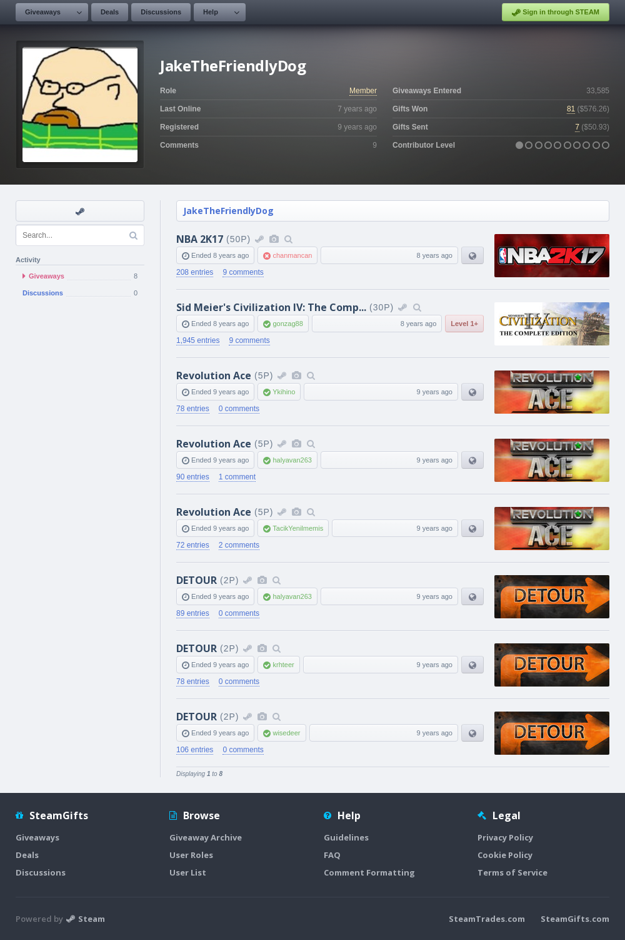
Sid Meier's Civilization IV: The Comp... (271, 307)
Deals (110, 12)
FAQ (332, 855)
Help (210, 12)
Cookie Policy (505, 855)
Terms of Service (513, 872)
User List (187, 872)
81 (571, 109)
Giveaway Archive (205, 837)
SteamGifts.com (575, 918)
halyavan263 (291, 460)
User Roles (191, 855)
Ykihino (283, 392)
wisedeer (286, 733)
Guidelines (346, 837)
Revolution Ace (213, 375)
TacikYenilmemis (297, 528)
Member (363, 90)
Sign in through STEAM (555, 12)
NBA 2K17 (199, 239)
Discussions (161, 12)
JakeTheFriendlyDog (228, 211)
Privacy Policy (505, 837)
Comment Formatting (369, 872)
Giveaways (43, 12)
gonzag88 (287, 323)
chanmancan (292, 255)
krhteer (283, 664)
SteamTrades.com (487, 918)
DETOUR (196, 580)
